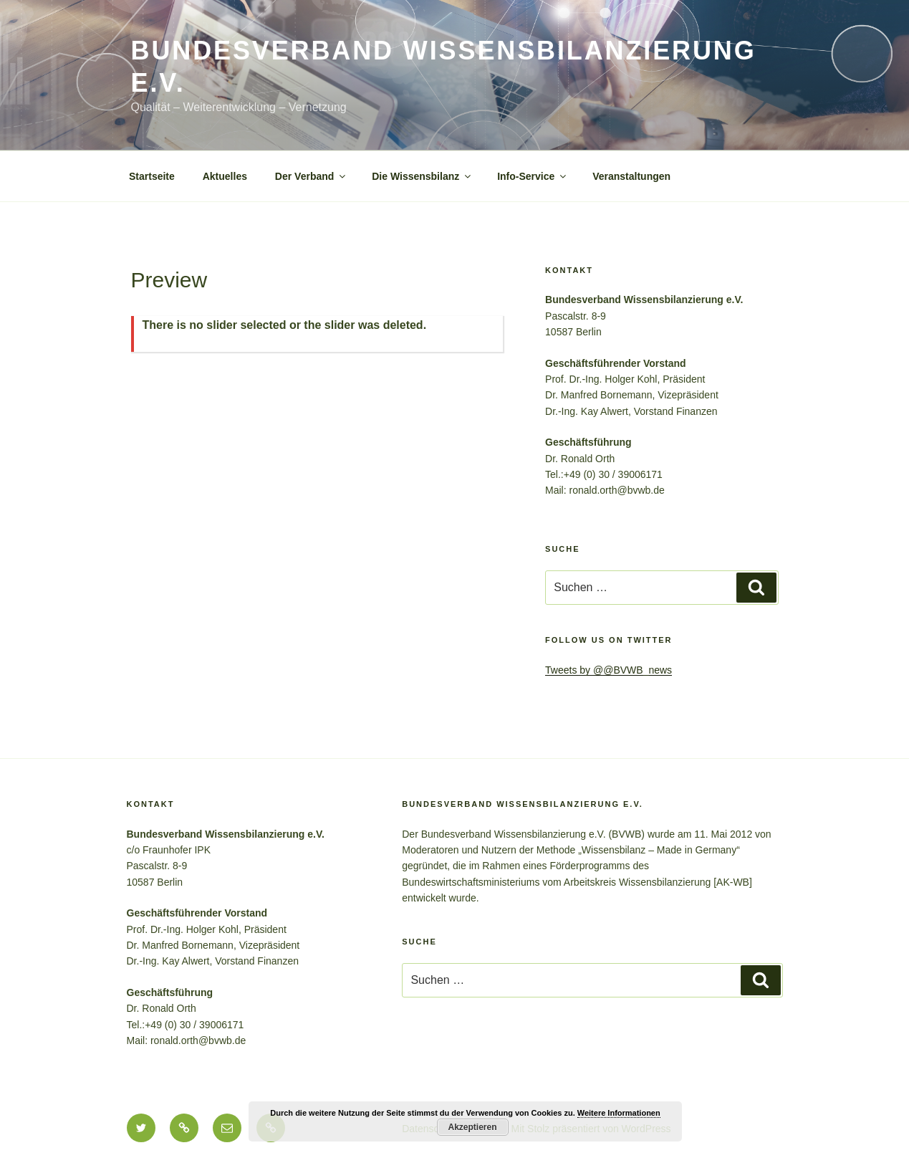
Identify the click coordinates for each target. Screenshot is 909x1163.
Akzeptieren (472, 1127)
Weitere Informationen (618, 1113)
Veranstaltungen (631, 176)
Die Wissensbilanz (422, 176)
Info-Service (532, 176)
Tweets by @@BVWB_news (608, 670)
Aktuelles (225, 176)
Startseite (152, 176)
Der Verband (311, 176)
